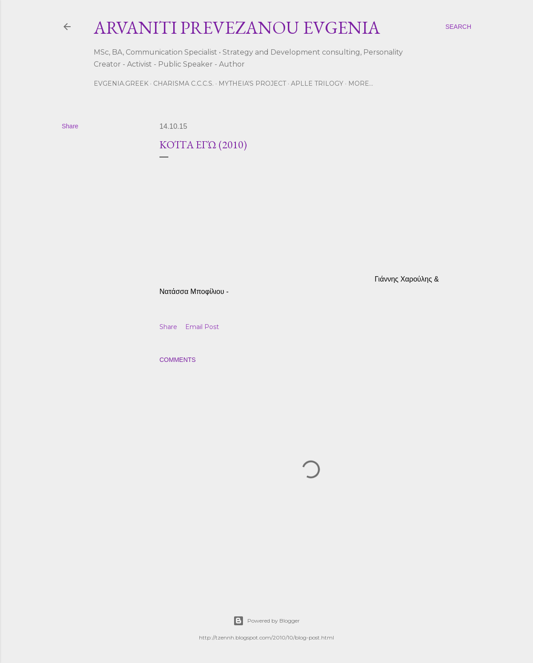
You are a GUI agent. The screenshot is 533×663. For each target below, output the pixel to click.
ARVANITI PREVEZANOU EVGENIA (237, 27)
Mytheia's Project (252, 83)
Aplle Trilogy (317, 83)
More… (360, 83)
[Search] (458, 26)
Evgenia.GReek (121, 83)
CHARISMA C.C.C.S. (183, 83)
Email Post (202, 327)
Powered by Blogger (266, 620)
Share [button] (70, 126)
